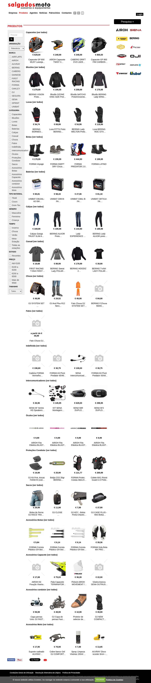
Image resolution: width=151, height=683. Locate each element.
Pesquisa (127, 21)
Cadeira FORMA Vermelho (36, 374)
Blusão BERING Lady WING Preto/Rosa (99, 96)
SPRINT (14, 103)
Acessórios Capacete (15, 175)
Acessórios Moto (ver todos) (39, 624)
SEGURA (15, 96)
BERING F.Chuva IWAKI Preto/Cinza (99, 305)
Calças (13, 132)
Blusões (14, 118)
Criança (14, 220)
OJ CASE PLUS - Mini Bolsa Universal (99, 515)
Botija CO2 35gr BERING (57, 478)
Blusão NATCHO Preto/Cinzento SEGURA (78, 96)
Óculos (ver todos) (35, 415)
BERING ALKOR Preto (57, 235)
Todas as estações (14, 246)
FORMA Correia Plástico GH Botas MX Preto (57, 549)
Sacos (13, 164)
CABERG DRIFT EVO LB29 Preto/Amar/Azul (78, 62)
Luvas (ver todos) (34, 102)
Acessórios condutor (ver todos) (41, 589)
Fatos (13, 143)
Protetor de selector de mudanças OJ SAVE (78, 620)
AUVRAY (14, 64)
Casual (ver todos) (35, 241)
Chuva (13, 139)
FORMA (14, 85)
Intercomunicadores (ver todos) (41, 380)
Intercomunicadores (16, 150)
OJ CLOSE (57, 512)
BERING (14, 67)
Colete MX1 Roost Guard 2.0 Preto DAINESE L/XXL (99, 480)
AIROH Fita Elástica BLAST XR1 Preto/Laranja (99, 446)
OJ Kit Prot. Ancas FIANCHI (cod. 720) (36, 480)
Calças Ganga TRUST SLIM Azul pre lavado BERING (36, 237)
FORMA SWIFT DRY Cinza (57, 165)
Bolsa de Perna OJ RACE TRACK (36, 513)
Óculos (13, 154)
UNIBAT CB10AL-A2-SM (36, 200)
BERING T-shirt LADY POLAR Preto (99, 271)
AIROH (13, 60)
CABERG (15, 71)
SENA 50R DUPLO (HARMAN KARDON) (78, 411)
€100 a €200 (13, 268)
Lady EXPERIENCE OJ (78, 235)
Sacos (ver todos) (34, 485)
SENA (13, 99)
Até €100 (14, 263)
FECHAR (100, 680)
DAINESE (15, 75)
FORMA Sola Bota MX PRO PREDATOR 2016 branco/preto (99, 551)
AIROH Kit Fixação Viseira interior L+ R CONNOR (36, 585)
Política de (114, 680)
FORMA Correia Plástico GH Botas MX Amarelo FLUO (36, 551)
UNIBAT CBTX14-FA (99, 200)
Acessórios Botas (15, 169)
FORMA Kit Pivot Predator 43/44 (99, 374)
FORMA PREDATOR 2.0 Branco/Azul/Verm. (78, 167)
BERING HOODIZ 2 (78, 269)
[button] (45, 660)
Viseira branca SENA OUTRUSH (99, 583)
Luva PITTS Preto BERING (57, 130)
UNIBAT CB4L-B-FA (78, 200)
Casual (13, 136)
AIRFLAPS (15, 57)
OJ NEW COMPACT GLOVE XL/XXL (99, 619)
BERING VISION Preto (36, 95)
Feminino (14, 216)
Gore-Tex (14, 205)
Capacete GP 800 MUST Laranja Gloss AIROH (36, 62)
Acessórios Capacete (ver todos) (42, 555)
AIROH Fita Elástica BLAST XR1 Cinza (36, 445)
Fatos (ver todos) (34, 311)
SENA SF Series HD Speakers (36, 409)
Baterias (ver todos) (35, 172)
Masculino (15, 213)
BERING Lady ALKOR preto (99, 235)
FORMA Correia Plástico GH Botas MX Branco (78, 549)
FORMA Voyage (36, 164)
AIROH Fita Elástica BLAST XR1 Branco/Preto (78, 445)
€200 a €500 (13, 275)
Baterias (14, 129)
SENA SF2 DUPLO (99, 409)
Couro (13, 201)
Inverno (14, 228)
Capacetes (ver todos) (36, 32)
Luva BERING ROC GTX (99, 130)
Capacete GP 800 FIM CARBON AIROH (99, 62)
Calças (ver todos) (34, 206)
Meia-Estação (14, 240)
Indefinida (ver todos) (36, 346)
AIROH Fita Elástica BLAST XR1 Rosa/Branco (57, 445)
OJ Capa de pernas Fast (57, 618)
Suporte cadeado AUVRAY (36, 652)
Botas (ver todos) (34, 137)
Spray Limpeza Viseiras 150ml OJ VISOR (78, 654)
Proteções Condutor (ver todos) (41, 450)
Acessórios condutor (15, 182)
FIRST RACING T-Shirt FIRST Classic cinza (36, 271)
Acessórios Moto (15, 188)
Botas (13, 125)
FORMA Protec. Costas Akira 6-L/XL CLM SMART (78, 480)
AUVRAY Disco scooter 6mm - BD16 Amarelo (99, 654)
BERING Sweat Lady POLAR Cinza (57, 271)
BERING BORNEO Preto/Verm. (36, 131)
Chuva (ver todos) (34, 276)
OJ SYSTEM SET (36, 303)
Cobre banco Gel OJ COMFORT (57, 652)
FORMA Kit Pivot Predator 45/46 (57, 374)
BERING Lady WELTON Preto (78, 130)
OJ (12, 92)
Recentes (15, 256)
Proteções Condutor (15, 159)
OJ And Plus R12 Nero (57, 304)
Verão (13, 235)
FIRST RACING (14, 80)
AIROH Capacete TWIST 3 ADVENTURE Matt (57, 63)
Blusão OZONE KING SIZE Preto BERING (57, 96)
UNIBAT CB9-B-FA (57, 200)
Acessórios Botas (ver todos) (40, 520)
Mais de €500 (14, 281)
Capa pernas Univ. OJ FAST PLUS (36, 619)
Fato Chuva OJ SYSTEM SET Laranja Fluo (78, 305)
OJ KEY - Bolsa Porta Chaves (78, 513)
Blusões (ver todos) (35, 67)
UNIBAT (14, 107)
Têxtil (13, 198)
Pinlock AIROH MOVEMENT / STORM (78, 584)
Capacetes (15, 114)
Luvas (13, 121)
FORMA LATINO (99, 164)
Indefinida (15, 147)
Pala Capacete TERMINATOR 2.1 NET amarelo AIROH (57, 585)
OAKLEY (14, 88)
